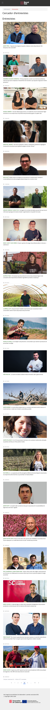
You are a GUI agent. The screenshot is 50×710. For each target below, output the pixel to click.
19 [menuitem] (35, 683)
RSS (38, 694)
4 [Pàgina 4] (24, 683)
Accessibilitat (13, 694)
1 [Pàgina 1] (14, 683)
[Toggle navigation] (2, 2)
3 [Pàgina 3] (21, 683)
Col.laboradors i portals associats (26, 694)
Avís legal (6, 694)
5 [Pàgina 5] (27, 683)
